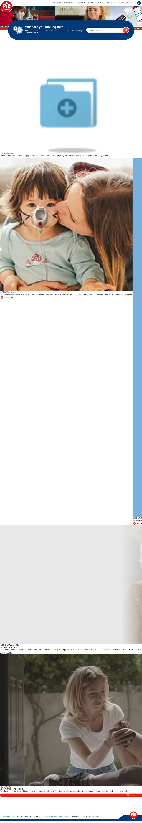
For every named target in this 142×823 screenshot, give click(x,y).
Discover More (7, 277)
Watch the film (6, 633)
